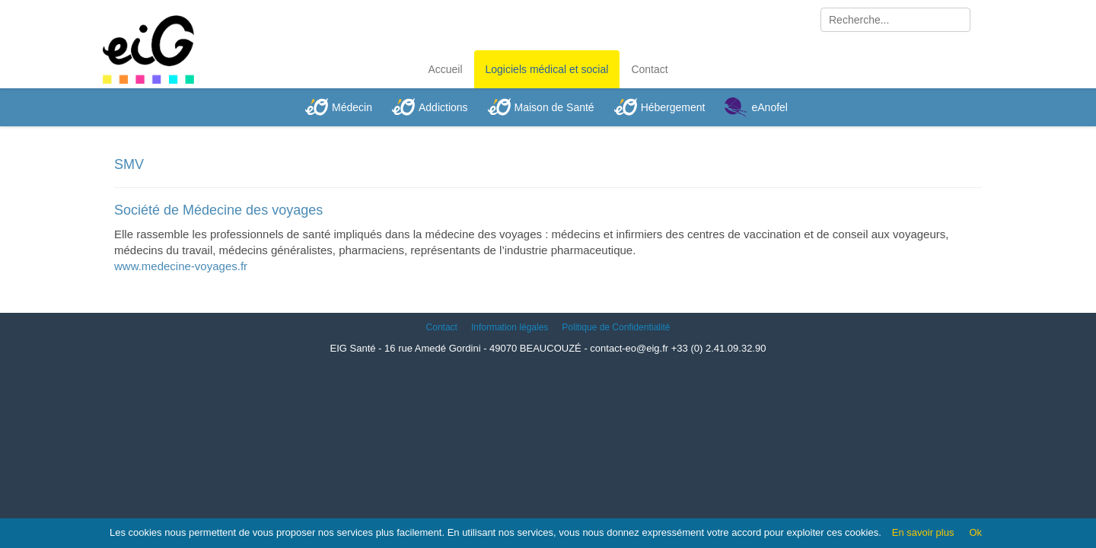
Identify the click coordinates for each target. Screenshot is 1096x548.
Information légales (509, 327)
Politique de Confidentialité (616, 327)
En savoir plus (923, 532)
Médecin (352, 107)
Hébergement (673, 107)
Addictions (443, 107)
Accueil (445, 69)
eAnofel (769, 107)
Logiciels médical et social (547, 69)
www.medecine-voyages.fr (180, 266)
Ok (975, 532)
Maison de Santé (554, 107)
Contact (649, 69)
